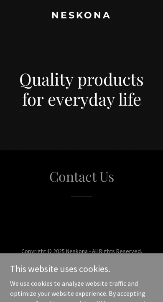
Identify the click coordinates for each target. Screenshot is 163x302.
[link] (81, 16)
